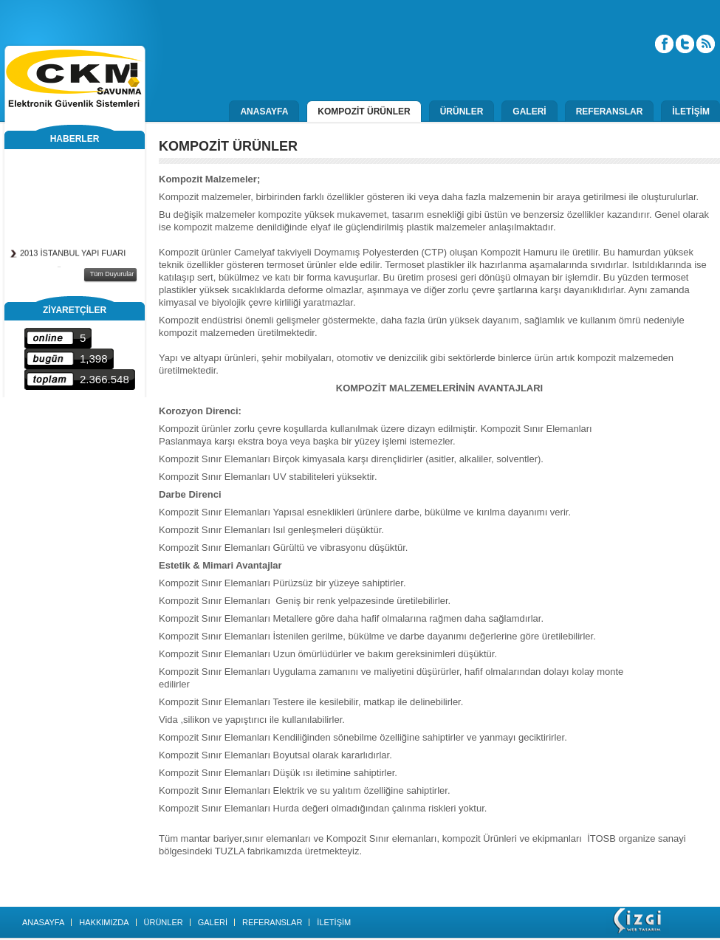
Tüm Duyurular (112, 274)
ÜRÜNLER (462, 111)
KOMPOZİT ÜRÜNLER (364, 111)
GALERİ (529, 111)
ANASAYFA (264, 111)
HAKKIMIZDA (103, 922)
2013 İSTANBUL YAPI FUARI (73, 254)
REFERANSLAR (609, 111)
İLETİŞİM (691, 111)
